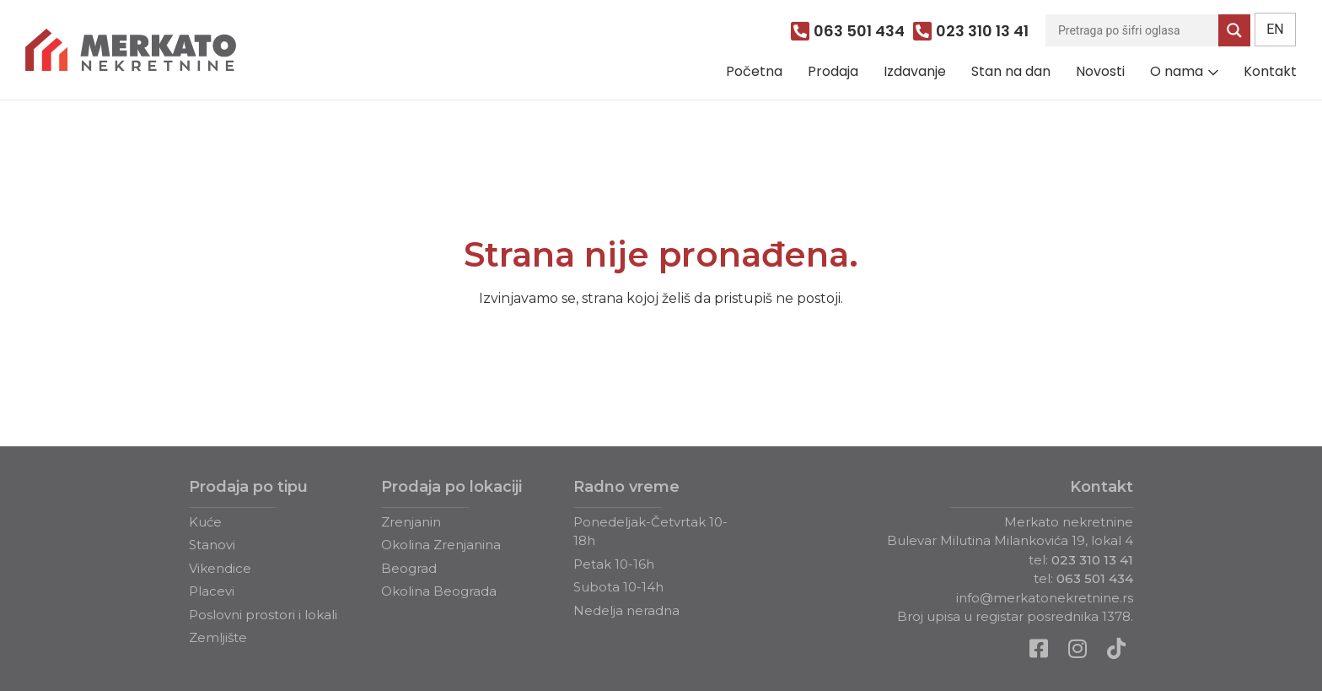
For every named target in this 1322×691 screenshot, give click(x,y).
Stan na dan (1011, 71)
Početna (754, 71)
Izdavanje (915, 71)
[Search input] (1136, 30)
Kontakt (1270, 71)
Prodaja (833, 71)
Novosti (1100, 71)
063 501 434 (1094, 578)
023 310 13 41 (1092, 560)
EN (1275, 29)
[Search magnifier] (1234, 30)
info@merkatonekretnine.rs (1044, 598)
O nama (1176, 71)
